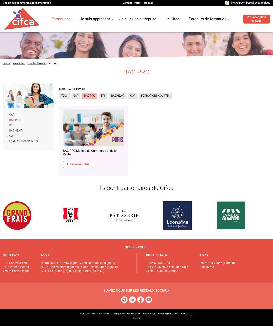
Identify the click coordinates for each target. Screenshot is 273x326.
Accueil (6, 63)
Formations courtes (23, 141)
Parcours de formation (209, 19)
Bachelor (16, 130)
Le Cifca (174, 19)
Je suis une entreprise (139, 19)
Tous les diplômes (36, 63)
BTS (11, 125)
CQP (12, 135)
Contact (84, 314)
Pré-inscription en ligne (256, 19)
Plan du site (186, 314)
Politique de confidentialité (126, 314)
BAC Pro (53, 63)
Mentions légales (100, 314)
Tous (64, 95)
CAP (11, 114)
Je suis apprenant (96, 19)
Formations (62, 19)
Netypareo (250, 2)
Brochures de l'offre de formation (160, 314)
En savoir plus (77, 164)
